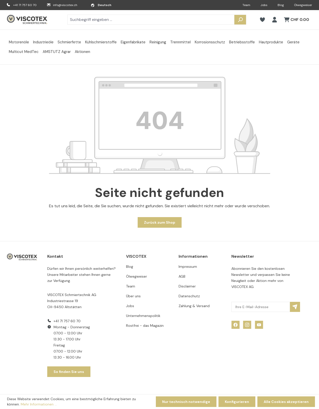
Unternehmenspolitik (143, 315)
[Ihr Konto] (274, 20)
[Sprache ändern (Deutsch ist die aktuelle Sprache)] (101, 5)
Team (246, 5)
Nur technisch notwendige (186, 401)
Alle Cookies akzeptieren (286, 401)
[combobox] (150, 20)
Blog (281, 5)
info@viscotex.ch (65, 5)
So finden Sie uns (69, 371)
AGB (182, 276)
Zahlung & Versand (194, 306)
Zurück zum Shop (159, 222)
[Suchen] (240, 20)
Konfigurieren (237, 401)
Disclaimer (187, 286)
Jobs (263, 5)
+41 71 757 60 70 (25, 5)
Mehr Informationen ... (39, 404)
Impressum (188, 266)
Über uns (133, 296)
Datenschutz (189, 296)
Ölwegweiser (303, 5)
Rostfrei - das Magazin (145, 325)
